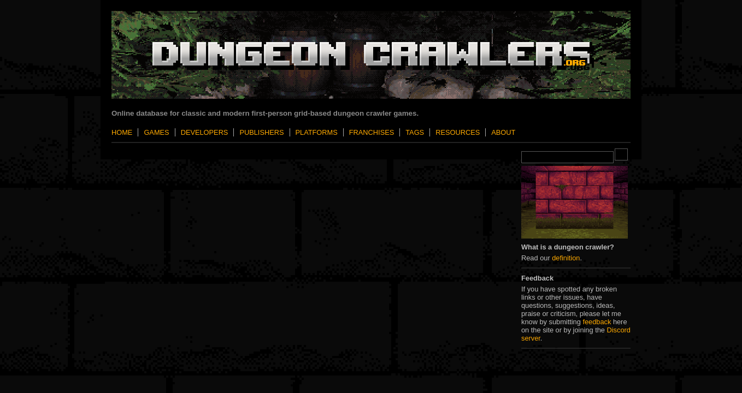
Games (156, 132)
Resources (457, 132)
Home (121, 132)
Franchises (371, 132)
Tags (414, 132)
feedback (596, 322)
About (503, 132)
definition (566, 258)
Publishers (261, 132)
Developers (204, 132)
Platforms (317, 132)
